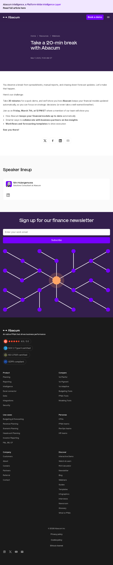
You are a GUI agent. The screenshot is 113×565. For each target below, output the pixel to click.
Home (33, 36)
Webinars (56, 36)
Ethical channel (56, 546)
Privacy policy (57, 534)
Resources (44, 36)
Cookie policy (56, 540)
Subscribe (56, 240)
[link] (8, 195)
